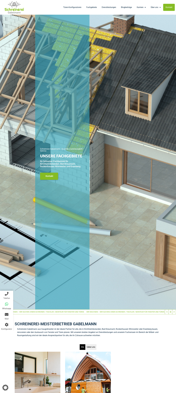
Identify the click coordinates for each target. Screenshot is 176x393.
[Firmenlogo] (14, 7)
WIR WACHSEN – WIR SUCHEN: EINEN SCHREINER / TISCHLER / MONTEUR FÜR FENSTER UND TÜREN (46, 312)
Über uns (156, 7)
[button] (5, 387)
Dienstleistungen (109, 7)
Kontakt (169, 7)
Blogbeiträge (126, 7)
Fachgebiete (91, 7)
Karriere (141, 7)
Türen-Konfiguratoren (72, 7)
